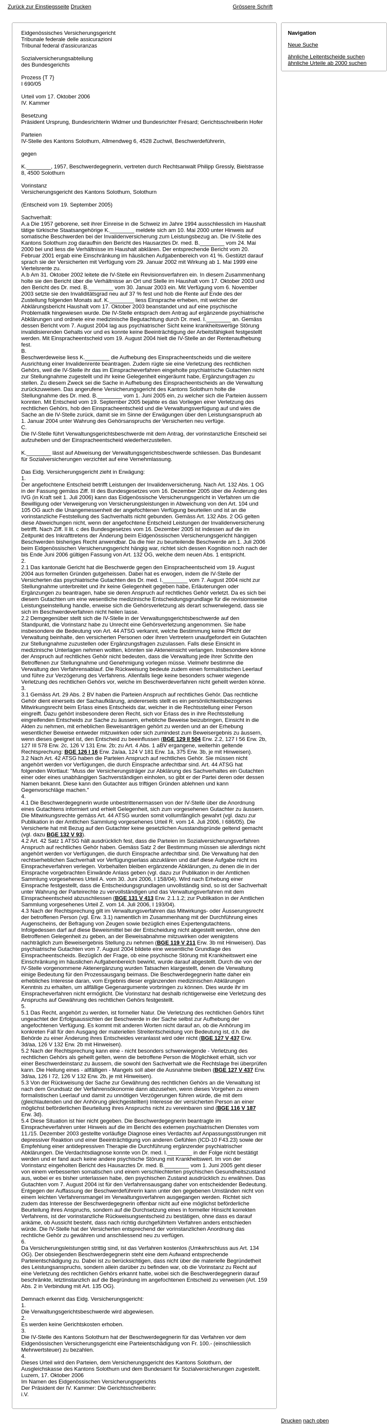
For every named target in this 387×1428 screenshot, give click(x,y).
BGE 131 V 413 (134, 898)
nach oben (316, 1420)
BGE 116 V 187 (236, 1108)
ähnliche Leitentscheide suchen (326, 56)
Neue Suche (303, 45)
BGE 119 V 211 (176, 942)
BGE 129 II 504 (182, 739)
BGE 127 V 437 (220, 1038)
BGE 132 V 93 (64, 834)
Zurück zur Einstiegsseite (38, 6)
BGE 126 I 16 (81, 752)
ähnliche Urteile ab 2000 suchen (327, 63)
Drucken (81, 6)
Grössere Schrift (253, 6)
